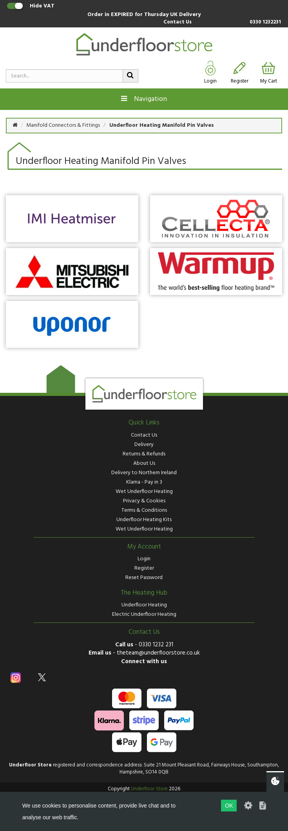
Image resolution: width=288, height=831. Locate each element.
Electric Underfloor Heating (144, 614)
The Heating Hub (144, 593)
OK (229, 805)
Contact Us (177, 22)
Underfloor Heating (144, 605)
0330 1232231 (265, 22)
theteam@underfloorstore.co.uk (158, 653)
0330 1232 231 (156, 644)
